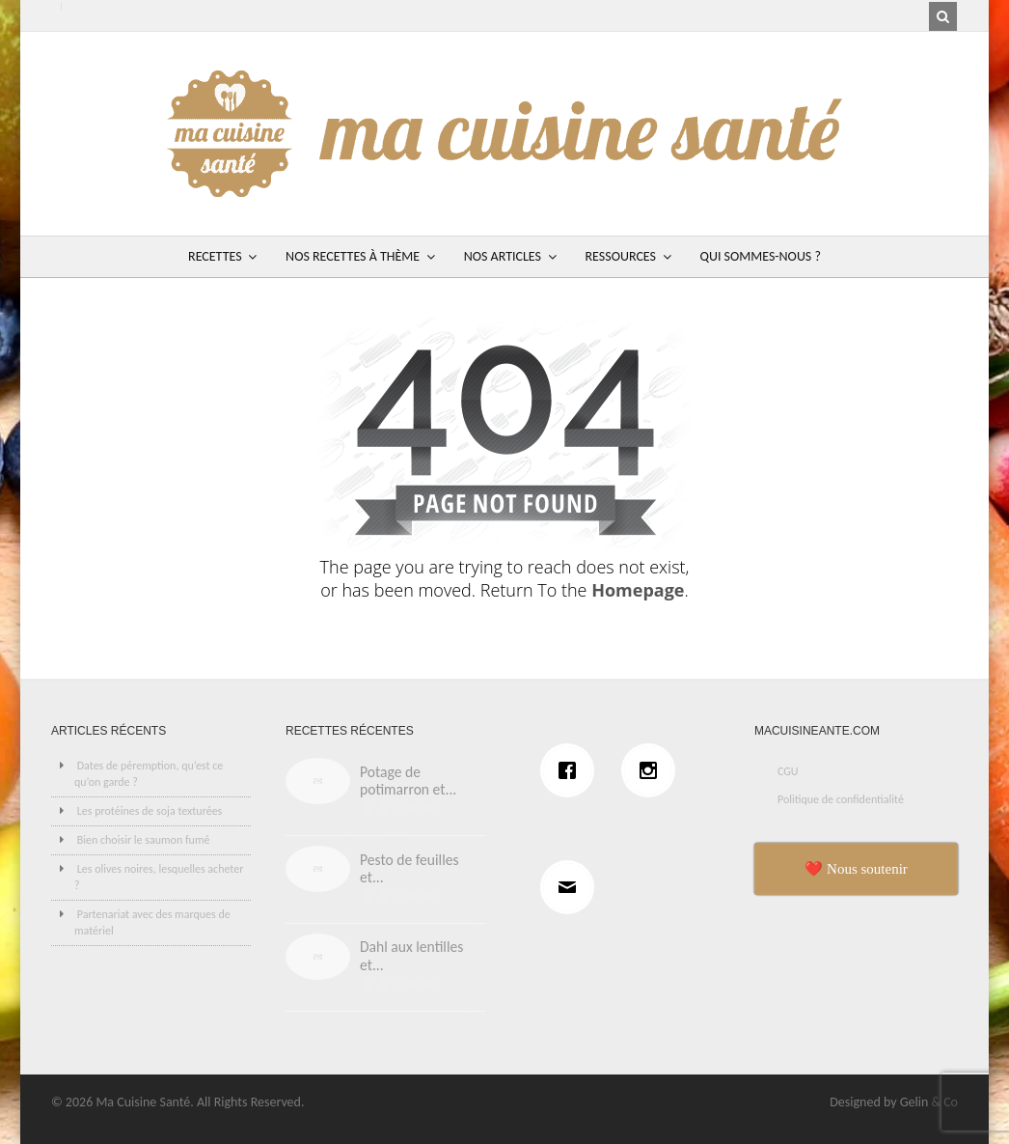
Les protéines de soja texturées (150, 811)
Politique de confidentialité (840, 799)
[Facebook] (572, 770)
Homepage (637, 589)
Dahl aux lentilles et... (411, 955)
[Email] (572, 887)
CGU (788, 771)
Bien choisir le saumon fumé (143, 840)
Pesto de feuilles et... (409, 869)
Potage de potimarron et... (408, 781)
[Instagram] (653, 770)
